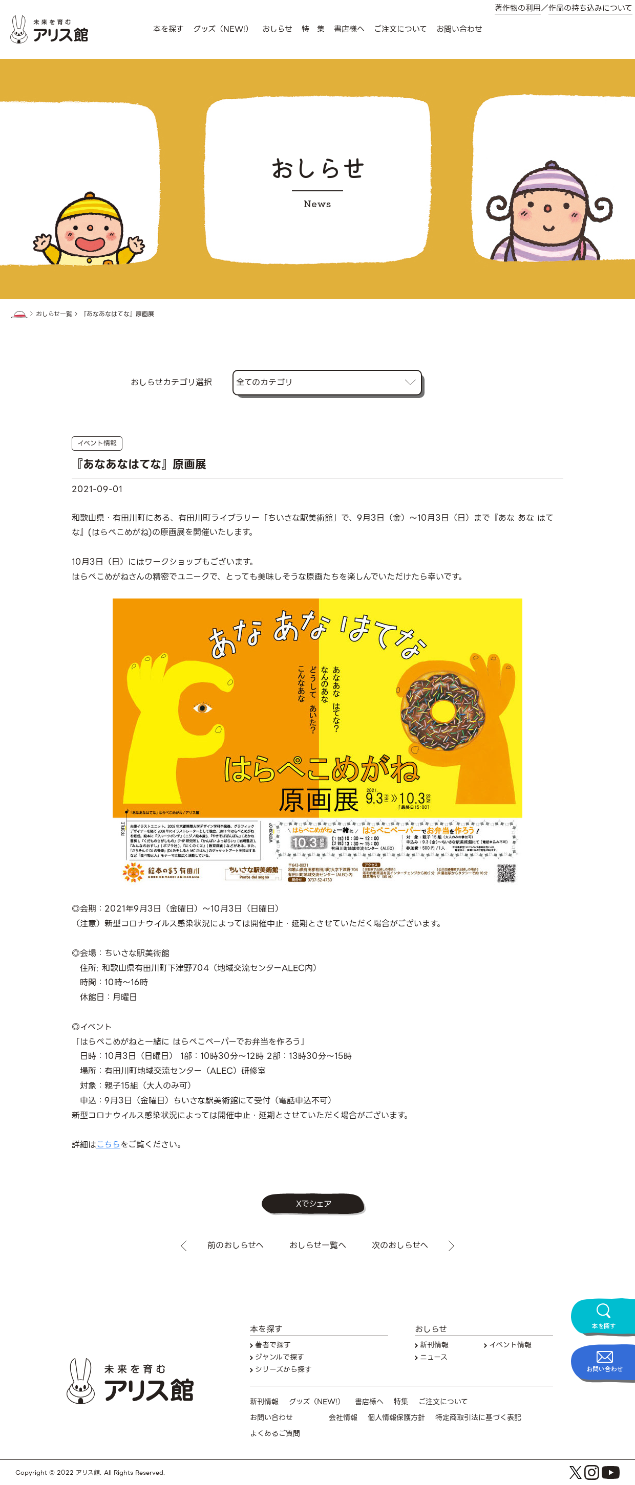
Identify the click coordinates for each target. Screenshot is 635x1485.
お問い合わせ (459, 29)
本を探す (168, 29)
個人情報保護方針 (396, 1417)
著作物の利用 (518, 8)
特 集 (313, 29)
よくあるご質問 (275, 1433)
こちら (108, 1144)
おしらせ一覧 (54, 314)
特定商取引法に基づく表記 (478, 1417)
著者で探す (273, 1345)
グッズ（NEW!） (223, 29)
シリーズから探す (283, 1369)
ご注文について (400, 29)
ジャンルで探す (279, 1357)
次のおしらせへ (400, 1245)
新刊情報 (434, 1345)
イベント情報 (97, 443)
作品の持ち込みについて (590, 8)
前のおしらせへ (235, 1245)
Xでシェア (313, 1204)
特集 (401, 1402)
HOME (19, 314)
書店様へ (349, 29)
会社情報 (343, 1417)
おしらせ (277, 29)
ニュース (434, 1357)
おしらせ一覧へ (317, 1245)
